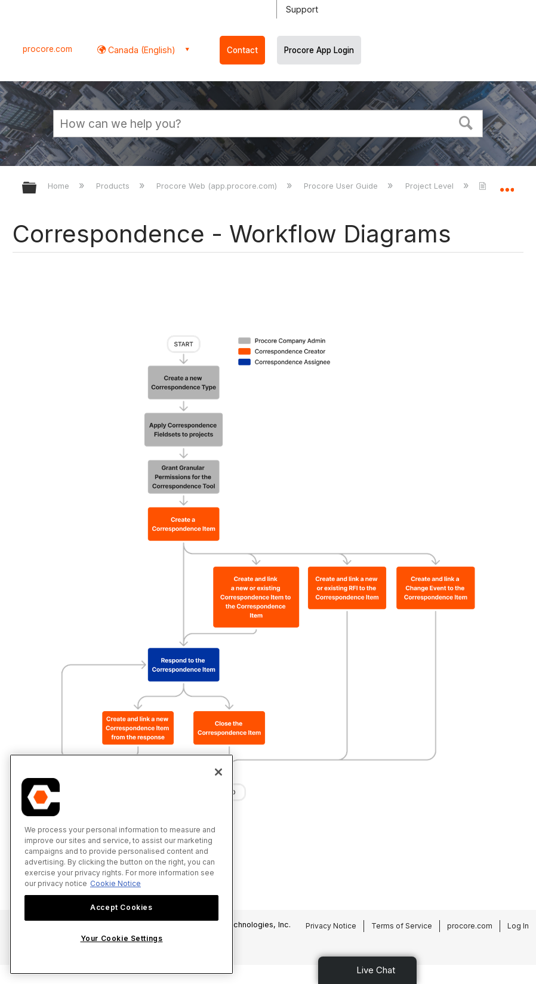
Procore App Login (319, 50)
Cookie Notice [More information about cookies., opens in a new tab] (115, 883)
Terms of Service (401, 925)
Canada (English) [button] (140, 50)
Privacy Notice (331, 925)
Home (60, 185)
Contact (242, 50)
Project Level (430, 185)
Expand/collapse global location (507, 184)
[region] (121, 864)
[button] (466, 122)
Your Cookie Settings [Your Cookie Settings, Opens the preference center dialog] (122, 938)
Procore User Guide (342, 185)
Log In (518, 925)
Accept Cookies (121, 907)
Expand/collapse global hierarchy (37, 188)
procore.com (47, 49)
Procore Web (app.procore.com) (217, 185)
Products (114, 185)
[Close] (218, 772)
